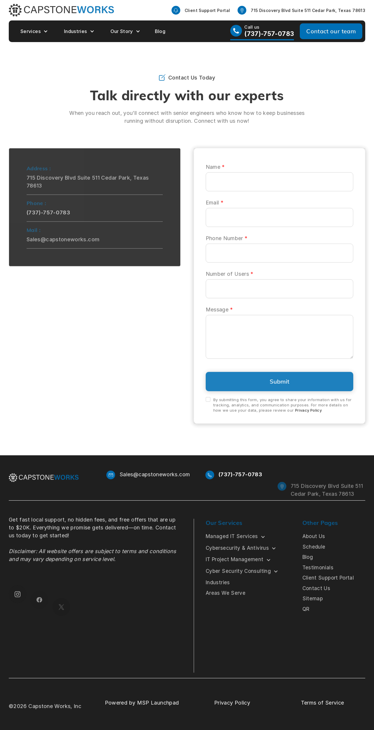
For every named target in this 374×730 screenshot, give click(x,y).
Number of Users (230, 284)
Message (219, 320)
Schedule (313, 562)
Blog (160, 31)
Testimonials (317, 583)
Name (215, 177)
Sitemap (312, 614)
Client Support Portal (328, 593)
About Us (313, 552)
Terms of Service (322, 703)
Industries (75, 31)
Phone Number (227, 249)
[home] (61, 10)
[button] (33, 31)
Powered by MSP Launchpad (142, 703)
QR (305, 624)
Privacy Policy (308, 421)
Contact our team (331, 31)
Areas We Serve (225, 608)
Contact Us (316, 604)
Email (215, 213)
